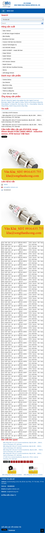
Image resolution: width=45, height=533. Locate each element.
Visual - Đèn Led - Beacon (10, 93)
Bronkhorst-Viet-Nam (8, 39)
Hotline (6, 184)
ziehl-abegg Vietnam (8, 73)
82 (24, 461)
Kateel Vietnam (7, 56)
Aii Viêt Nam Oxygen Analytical (11, 33)
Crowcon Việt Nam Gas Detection (12, 42)
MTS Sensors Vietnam (9, 61)
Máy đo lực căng (7, 85)
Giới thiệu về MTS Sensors (10, 112)
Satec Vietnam (7, 30)
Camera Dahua (7, 79)
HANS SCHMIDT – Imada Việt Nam (13, 50)
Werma (5, 70)
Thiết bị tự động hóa (8, 91)
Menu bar (10, 11)
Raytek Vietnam (7, 64)
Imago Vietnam (7, 53)
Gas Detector (6, 82)
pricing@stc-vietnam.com (11, 187)
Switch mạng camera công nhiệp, (18, 106)
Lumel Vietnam (7, 58)
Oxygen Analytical (8, 88)
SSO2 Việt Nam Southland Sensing (12, 67)
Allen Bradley (6, 36)
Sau (31, 461)
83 (27, 461)
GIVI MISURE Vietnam (9, 47)
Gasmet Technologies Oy (10, 44)
